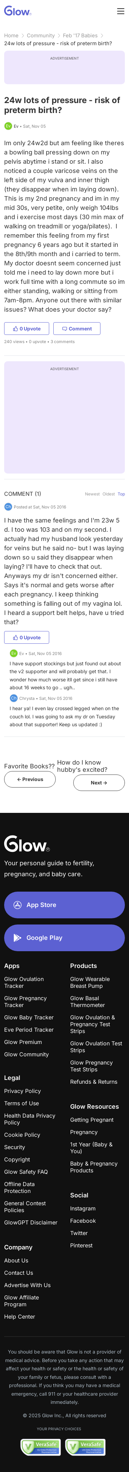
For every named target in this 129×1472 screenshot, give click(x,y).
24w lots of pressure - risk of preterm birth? (58, 43)
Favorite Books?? (29, 766)
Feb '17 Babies (80, 35)
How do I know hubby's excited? (82, 766)
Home (11, 35)
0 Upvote (27, 328)
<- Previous (30, 779)
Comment (77, 328)
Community (41, 35)
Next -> (99, 782)
